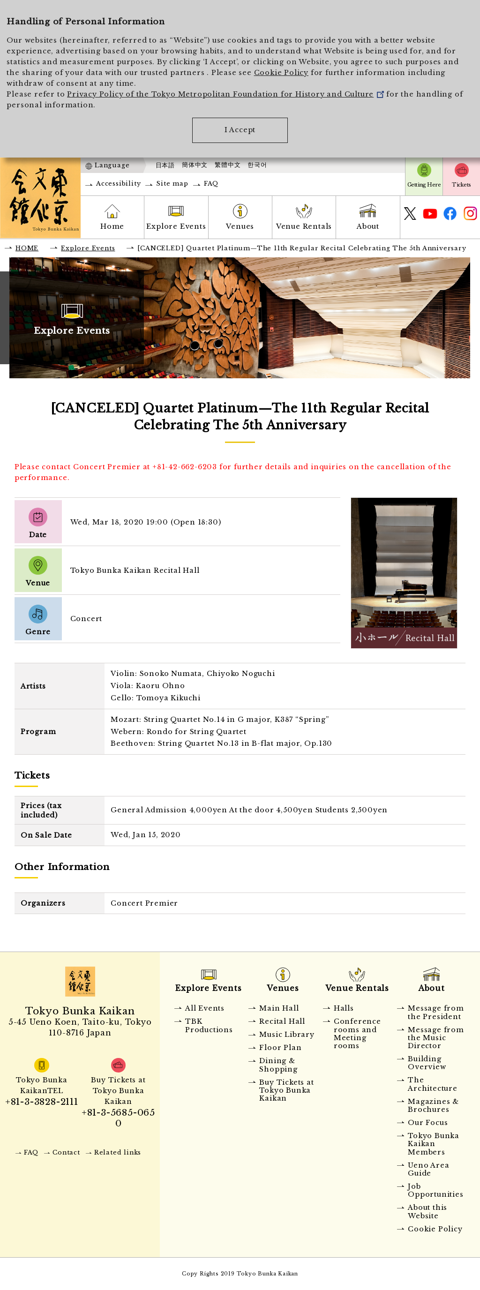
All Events (205, 1008)
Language (112, 165)
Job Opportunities (435, 1190)
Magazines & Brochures (433, 1105)
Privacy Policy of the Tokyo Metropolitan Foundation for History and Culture (225, 94)
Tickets (461, 184)
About (368, 226)
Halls (344, 1008)
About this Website (427, 1211)
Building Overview (427, 1063)
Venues (240, 226)
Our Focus (428, 1122)
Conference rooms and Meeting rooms (357, 1033)
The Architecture (433, 1084)
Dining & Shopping (278, 1065)
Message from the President (436, 1012)
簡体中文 (195, 165)
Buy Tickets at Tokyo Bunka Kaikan (286, 1090)
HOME (26, 248)
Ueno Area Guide (428, 1169)
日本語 (165, 165)
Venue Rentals (304, 226)
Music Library (286, 1034)
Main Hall (279, 1008)
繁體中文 (227, 165)
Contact (66, 1152)
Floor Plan (280, 1047)
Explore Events (176, 226)
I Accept (240, 130)
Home (112, 226)
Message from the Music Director (436, 1038)
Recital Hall (282, 1021)
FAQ (211, 183)
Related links (117, 1152)
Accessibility (118, 183)
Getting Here (424, 184)
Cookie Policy (281, 72)
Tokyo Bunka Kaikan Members (433, 1144)
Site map (172, 183)
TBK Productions (209, 1025)
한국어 (257, 165)
